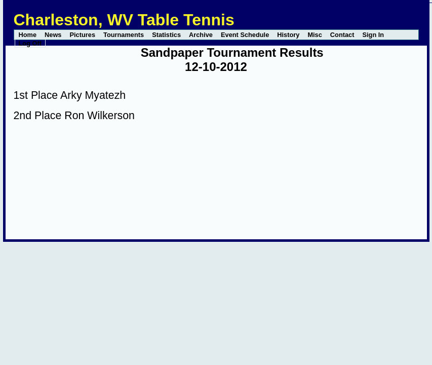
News (53, 35)
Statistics (166, 35)
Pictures (83, 35)
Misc (314, 35)
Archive (201, 35)
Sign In (373, 35)
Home (28, 35)
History (288, 35)
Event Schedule (245, 35)
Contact (342, 35)
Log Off (30, 43)
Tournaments (123, 35)
